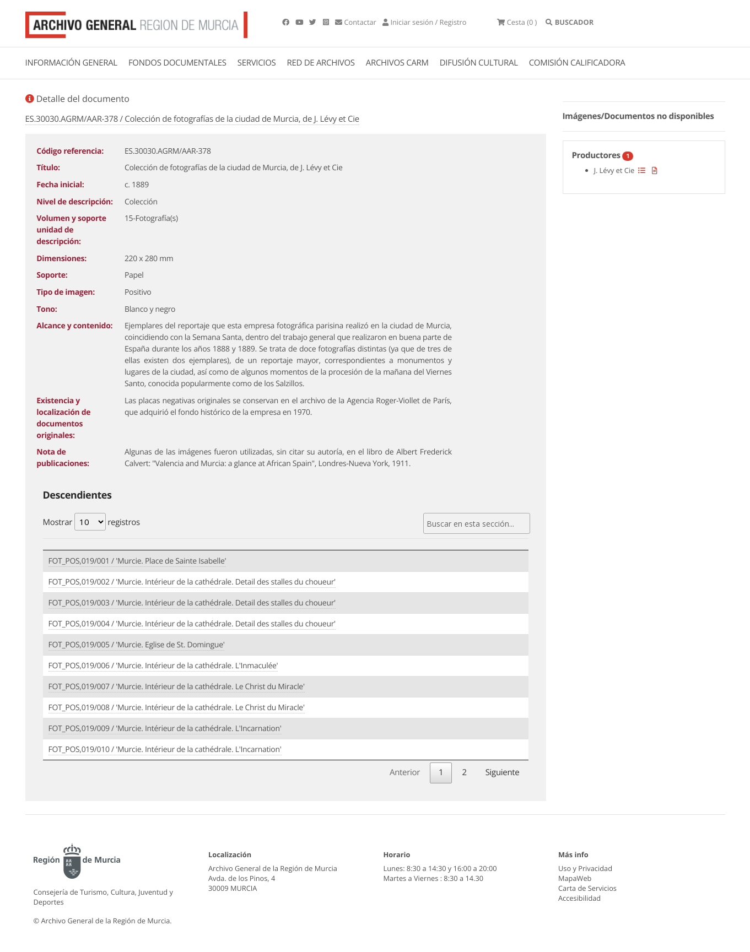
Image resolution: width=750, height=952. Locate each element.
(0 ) (517, 22)
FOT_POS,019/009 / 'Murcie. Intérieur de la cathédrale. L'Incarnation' (165, 728)
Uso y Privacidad (585, 868)
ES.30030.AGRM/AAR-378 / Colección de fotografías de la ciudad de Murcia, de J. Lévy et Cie (192, 119)
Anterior (405, 772)
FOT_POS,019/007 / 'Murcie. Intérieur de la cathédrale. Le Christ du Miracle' (176, 686)
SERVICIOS (257, 62)
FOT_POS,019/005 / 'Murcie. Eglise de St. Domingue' (136, 645)
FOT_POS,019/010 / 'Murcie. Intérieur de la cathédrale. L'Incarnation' (165, 749)
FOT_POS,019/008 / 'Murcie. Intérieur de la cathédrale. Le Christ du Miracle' (176, 707)
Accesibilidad (579, 898)
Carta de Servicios (587, 888)
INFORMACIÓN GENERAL (71, 62)
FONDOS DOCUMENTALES (177, 62)
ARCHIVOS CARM (397, 62)
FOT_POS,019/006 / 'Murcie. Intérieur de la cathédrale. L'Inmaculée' (163, 666)
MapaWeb (574, 878)
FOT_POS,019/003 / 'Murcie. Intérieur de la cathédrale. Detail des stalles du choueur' (192, 603)
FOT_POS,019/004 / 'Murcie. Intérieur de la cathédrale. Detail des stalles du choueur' (192, 624)
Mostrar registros (91, 522)
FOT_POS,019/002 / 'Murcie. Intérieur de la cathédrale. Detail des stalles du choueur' (192, 582)
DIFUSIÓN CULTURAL (479, 62)
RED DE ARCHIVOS (321, 62)
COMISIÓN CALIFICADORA (577, 62)
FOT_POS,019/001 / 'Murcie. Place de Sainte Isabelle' (137, 561)
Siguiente (502, 772)
